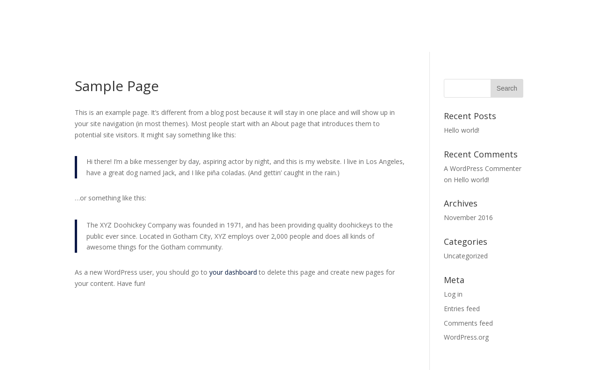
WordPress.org (466, 337)
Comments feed (468, 323)
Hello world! (461, 130)
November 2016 (468, 217)
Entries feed (462, 308)
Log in (453, 294)
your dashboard (233, 272)
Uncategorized (466, 255)
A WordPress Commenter (482, 168)
